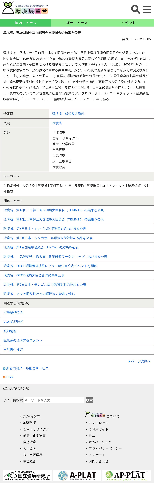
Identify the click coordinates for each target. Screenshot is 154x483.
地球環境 (29, 422)
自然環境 (29, 442)
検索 (89, 400)
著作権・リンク (100, 442)
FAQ (92, 435)
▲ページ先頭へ (139, 361)
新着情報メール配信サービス (26, 368)
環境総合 (29, 461)
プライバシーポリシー (105, 448)
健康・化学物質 (34, 435)
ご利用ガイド (99, 429)
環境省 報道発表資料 (68, 114)
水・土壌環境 (32, 455)
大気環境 (29, 448)
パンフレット (99, 422)
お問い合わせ (99, 461)
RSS (8, 377)
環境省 (57, 123)
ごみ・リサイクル (36, 429)
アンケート (97, 455)
